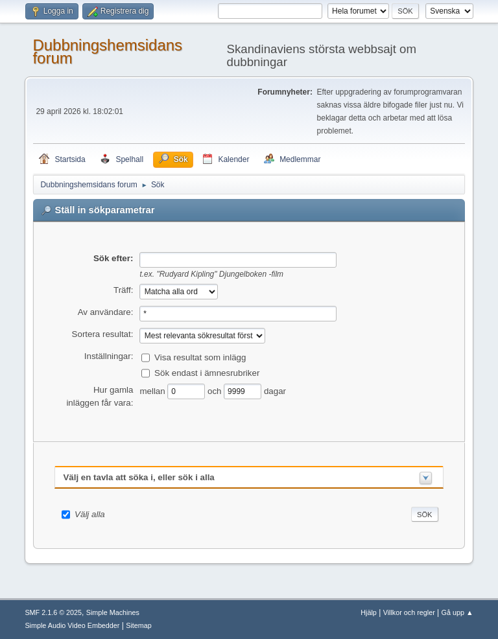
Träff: (123, 290)
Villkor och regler (409, 612)
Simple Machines (112, 612)
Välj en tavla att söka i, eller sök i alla (138, 477)
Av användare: (106, 312)
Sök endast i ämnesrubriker (206, 372)
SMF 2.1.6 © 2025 (53, 612)
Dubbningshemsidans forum (107, 51)
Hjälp (369, 612)
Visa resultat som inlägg (200, 357)
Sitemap (139, 625)
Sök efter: (113, 258)
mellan (153, 390)
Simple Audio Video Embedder (72, 625)
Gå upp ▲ (457, 612)
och (216, 390)
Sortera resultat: (103, 334)
